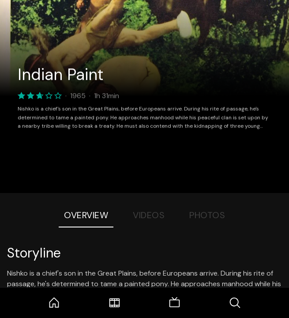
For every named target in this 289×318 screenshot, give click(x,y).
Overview (86, 215)
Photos (207, 215)
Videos (149, 215)
